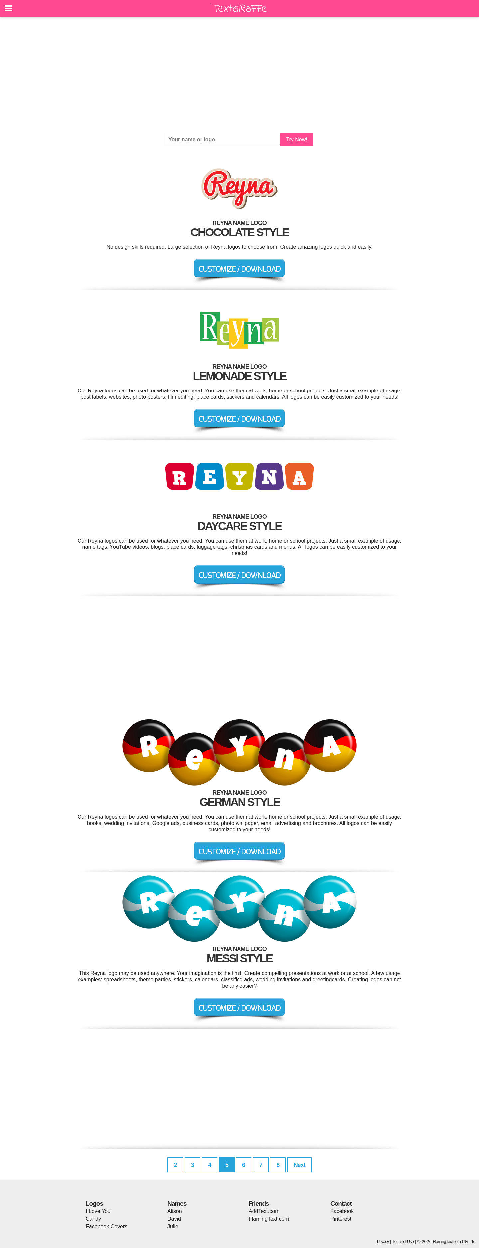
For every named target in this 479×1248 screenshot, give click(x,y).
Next (299, 1165)
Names (176, 1203)
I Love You (98, 1211)
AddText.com (264, 1211)
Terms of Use (403, 1241)
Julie (172, 1226)
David (174, 1219)
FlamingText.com (269, 1219)
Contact (341, 1203)
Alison (174, 1211)
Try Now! (296, 139)
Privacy (383, 1241)
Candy (93, 1219)
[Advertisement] (239, 74)
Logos (94, 1203)
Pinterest (340, 1219)
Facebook (342, 1211)
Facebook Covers (106, 1226)
